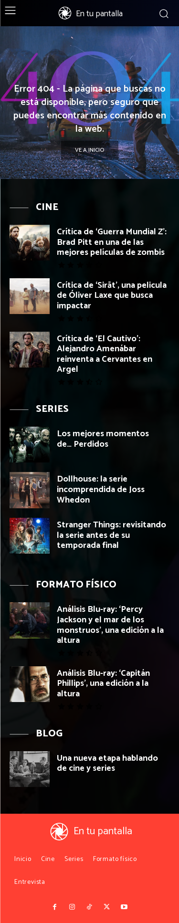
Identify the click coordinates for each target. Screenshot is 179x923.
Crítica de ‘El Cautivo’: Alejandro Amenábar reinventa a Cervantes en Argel (104, 354)
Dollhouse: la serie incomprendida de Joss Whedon (101, 489)
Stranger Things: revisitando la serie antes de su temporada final (111, 535)
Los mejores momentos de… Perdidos (103, 439)
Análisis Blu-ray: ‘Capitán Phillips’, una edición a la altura (103, 683)
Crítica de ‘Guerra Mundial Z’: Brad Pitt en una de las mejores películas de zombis (112, 242)
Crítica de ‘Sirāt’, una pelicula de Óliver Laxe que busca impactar (112, 295)
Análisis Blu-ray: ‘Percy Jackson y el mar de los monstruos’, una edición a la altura (110, 625)
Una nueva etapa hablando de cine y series (107, 763)
